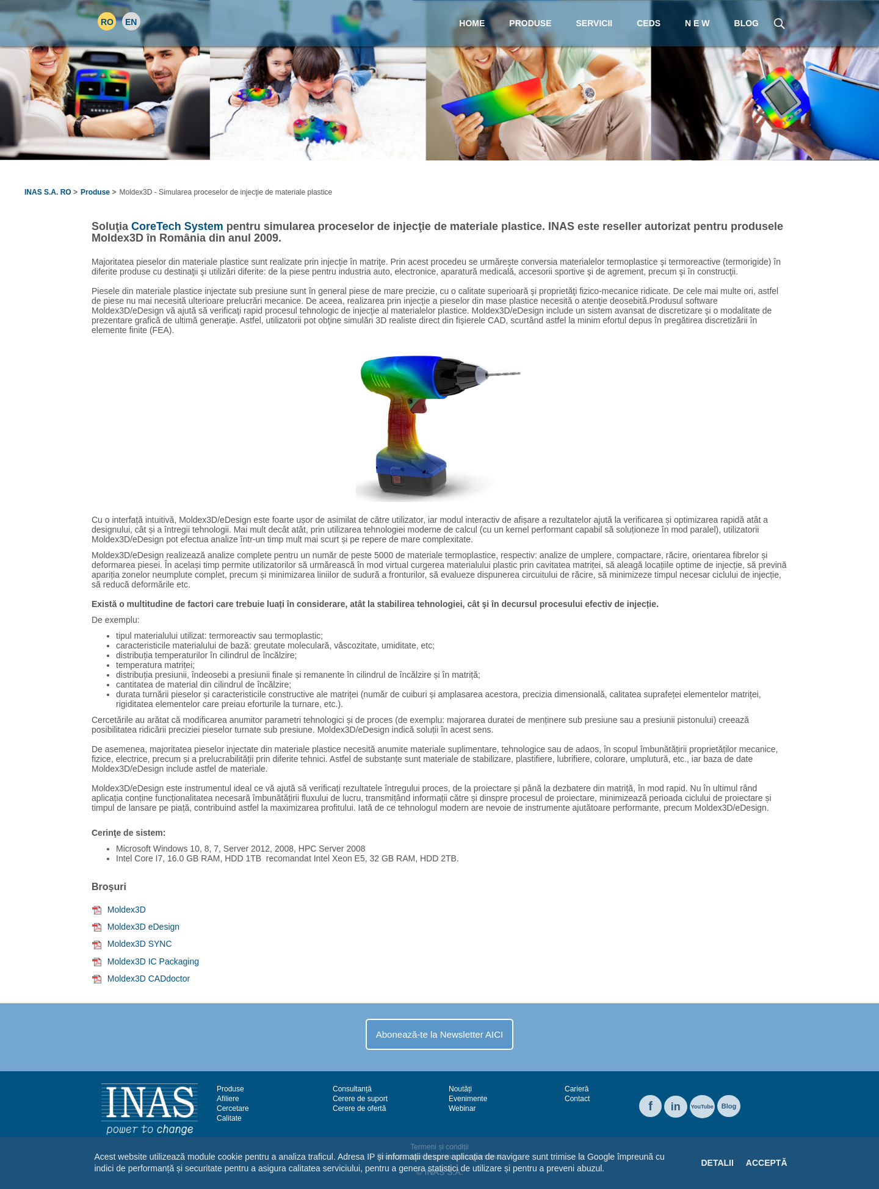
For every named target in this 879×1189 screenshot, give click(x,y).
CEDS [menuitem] (648, 23)
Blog (729, 1106)
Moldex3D (126, 909)
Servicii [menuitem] (594, 23)
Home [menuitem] (472, 23)
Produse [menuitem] (530, 23)
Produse (95, 192)
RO (107, 22)
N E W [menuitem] (697, 23)
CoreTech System (177, 226)
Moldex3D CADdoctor (148, 978)
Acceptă (766, 1163)
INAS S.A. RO (47, 192)
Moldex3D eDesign (143, 927)
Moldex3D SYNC (139, 944)
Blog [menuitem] (746, 23)
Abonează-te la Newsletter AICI (439, 1034)
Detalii (717, 1163)
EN (131, 22)
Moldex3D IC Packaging (153, 961)
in (676, 1107)
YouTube (702, 1107)
